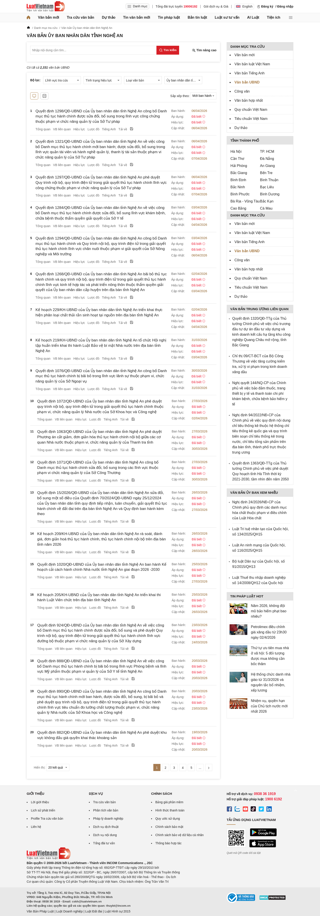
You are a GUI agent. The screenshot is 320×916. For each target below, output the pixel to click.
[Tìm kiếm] (167, 50)
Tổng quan (43, 129)
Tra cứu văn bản (80, 17)
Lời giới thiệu (40, 802)
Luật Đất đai (93, 911)
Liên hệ (36, 827)
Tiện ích (273, 17)
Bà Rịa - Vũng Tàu (245, 201)
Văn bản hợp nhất (248, 100)
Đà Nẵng (267, 159)
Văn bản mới (48, 17)
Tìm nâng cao (204, 50)
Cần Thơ (237, 159)
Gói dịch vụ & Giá (216, 6)
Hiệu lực (79, 129)
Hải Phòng (238, 166)
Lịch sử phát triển (43, 810)
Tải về (122, 129)
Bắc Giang (238, 173)
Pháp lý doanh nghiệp (108, 818)
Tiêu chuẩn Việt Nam (251, 119)
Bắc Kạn (267, 201)
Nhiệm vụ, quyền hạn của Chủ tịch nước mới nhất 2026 (269, 706)
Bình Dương (270, 194)
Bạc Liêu (267, 187)
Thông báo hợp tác (168, 843)
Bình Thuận (269, 180)
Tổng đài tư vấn (104, 843)
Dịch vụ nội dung (105, 835)
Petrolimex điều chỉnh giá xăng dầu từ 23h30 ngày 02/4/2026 (269, 632)
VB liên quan (62, 129)
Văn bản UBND (247, 82)
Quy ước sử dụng (167, 818)
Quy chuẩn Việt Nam (250, 109)
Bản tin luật (197, 17)
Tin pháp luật (169, 17)
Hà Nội (236, 151)
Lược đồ (93, 129)
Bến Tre (266, 173)
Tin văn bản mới (136, 17)
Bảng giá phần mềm (169, 802)
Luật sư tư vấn (227, 17)
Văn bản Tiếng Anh (249, 73)
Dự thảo (108, 17)
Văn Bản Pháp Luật (40, 911)
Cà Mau (266, 208)
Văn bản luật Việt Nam (252, 64)
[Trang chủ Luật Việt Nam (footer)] (49, 858)
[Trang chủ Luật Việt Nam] (46, 6)
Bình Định (238, 180)
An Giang (267, 166)
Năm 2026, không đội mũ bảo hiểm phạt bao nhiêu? (268, 611)
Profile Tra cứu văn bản (47, 818)
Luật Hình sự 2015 (117, 911)
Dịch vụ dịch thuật (106, 827)
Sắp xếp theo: (180, 95)
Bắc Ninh (237, 187)
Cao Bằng (238, 208)
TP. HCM (267, 151)
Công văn (242, 91)
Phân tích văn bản (105, 810)
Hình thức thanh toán (169, 810)
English (244, 6)
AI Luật (253, 17)
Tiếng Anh (109, 129)
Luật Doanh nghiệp (69, 911)
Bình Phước (240, 194)
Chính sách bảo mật (169, 827)
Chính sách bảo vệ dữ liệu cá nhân (179, 835)
